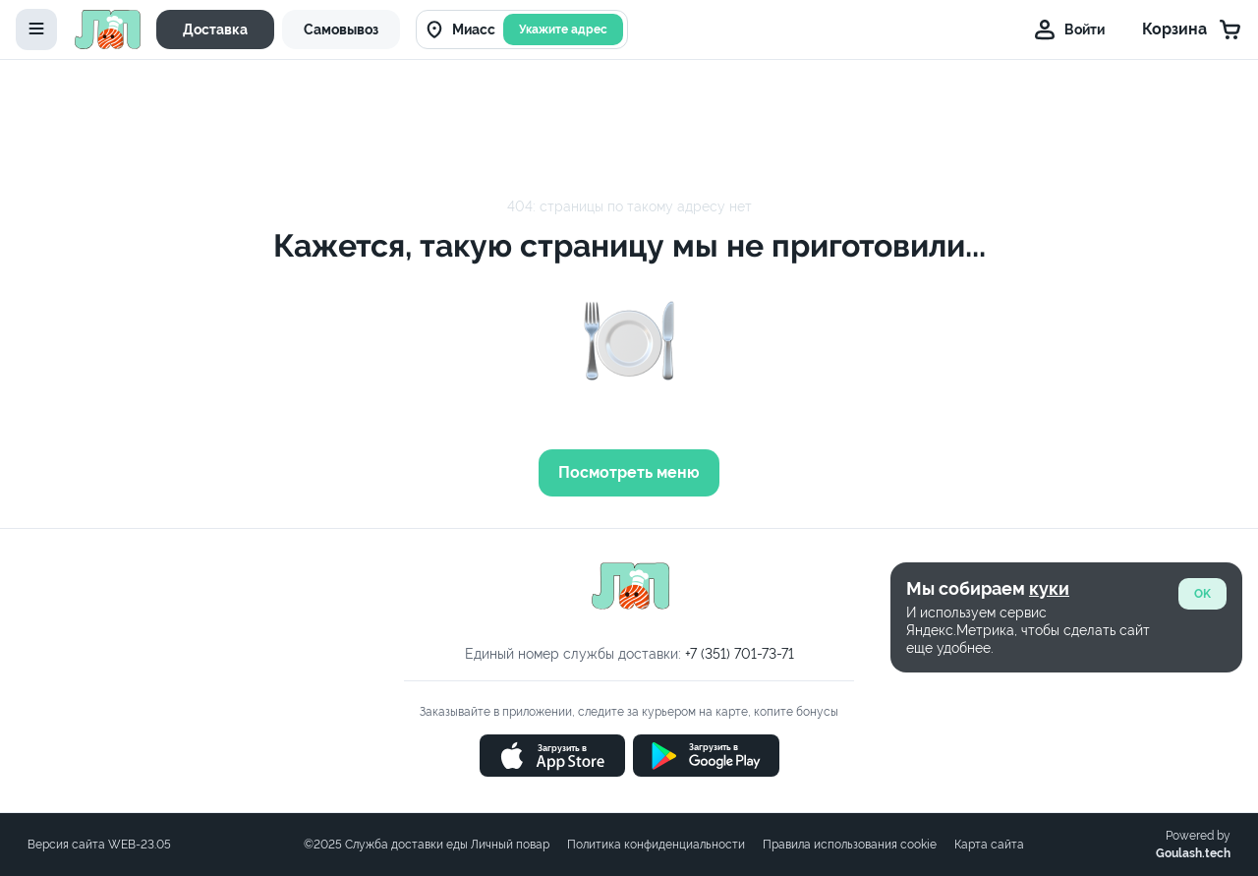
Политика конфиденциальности (656, 844)
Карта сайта (989, 844)
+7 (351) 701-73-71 (739, 654)
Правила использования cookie (850, 844)
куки (1049, 588)
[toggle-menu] (36, 29)
